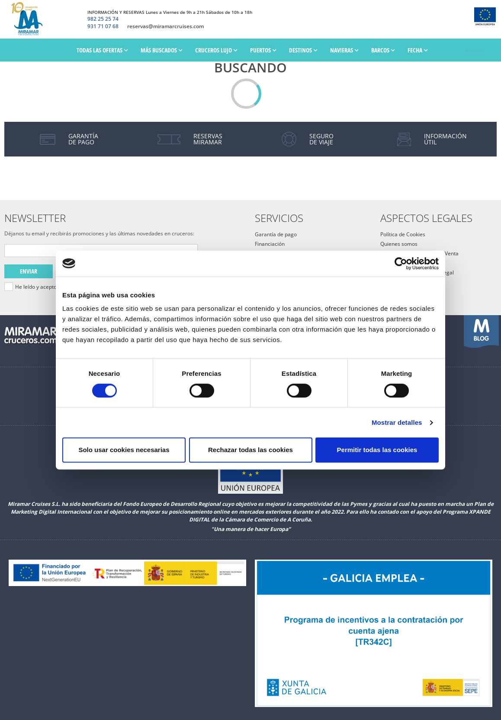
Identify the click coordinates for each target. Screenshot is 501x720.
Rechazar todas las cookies (250, 449)
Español (475, 50)
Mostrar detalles (397, 422)
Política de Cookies (402, 234)
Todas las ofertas (102, 50)
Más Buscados (161, 50)
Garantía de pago (276, 234)
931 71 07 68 (103, 26)
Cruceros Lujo (216, 50)
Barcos (383, 50)
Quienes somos (399, 244)
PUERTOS (263, 50)
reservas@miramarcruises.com (165, 26)
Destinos (303, 50)
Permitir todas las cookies (377, 449)
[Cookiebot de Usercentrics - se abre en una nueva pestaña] (401, 263)
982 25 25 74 (103, 19)
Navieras (344, 50)
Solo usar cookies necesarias (123, 449)
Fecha (417, 50)
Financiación (270, 244)
